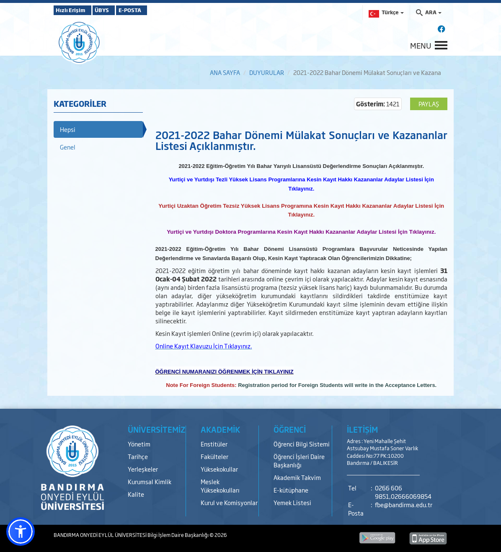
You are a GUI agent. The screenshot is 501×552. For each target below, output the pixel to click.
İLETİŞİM (362, 429)
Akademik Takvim (297, 477)
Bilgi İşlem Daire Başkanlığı (178, 535)
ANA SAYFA (225, 72)
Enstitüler (214, 443)
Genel (67, 146)
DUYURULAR (266, 72)
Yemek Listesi (292, 502)
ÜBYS (115, 10)
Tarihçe (138, 456)
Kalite (136, 494)
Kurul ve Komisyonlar (229, 502)
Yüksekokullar (219, 468)
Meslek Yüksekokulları (220, 485)
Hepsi (67, 129)
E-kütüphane (291, 489)
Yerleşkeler (143, 468)
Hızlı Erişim (74, 10)
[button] (20, 531)
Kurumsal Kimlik (149, 481)
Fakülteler (214, 456)
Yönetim (139, 443)
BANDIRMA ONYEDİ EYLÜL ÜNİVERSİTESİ (100, 535)
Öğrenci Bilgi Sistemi (302, 443)
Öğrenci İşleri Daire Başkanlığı (299, 460)
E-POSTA (154, 10)
